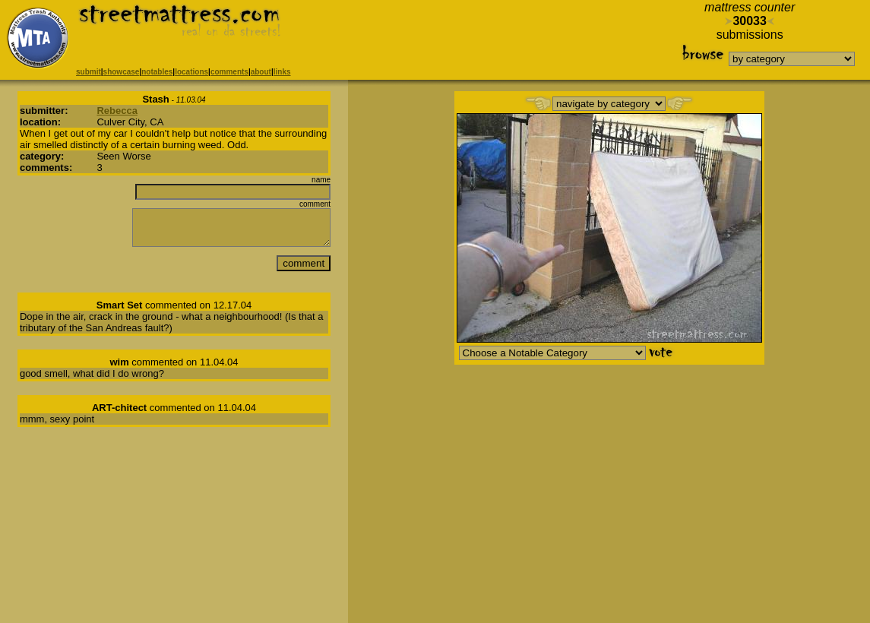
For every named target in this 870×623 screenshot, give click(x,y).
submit (88, 72)
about (261, 72)
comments (229, 72)
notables (156, 72)
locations (191, 72)
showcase (121, 72)
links (282, 72)
